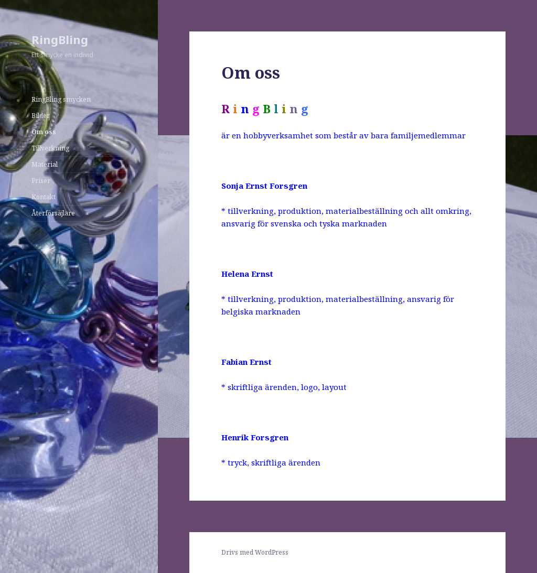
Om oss (43, 131)
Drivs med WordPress (254, 552)
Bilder (40, 115)
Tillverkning (50, 148)
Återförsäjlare (53, 213)
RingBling (59, 39)
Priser (40, 180)
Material (44, 164)
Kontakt (43, 196)
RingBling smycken (61, 99)
